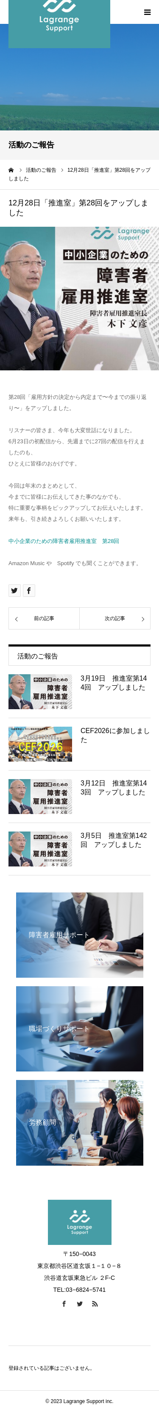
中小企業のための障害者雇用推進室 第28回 (63, 541)
